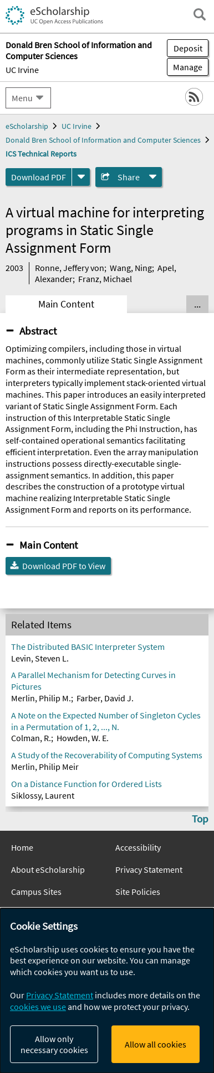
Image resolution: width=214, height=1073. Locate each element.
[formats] (81, 177)
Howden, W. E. (83, 737)
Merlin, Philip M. (41, 698)
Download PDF (38, 177)
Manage (184, 66)
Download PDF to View (63, 565)
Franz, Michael (105, 278)
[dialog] (107, 990)
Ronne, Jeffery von (69, 267)
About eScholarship (48, 869)
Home (22, 847)
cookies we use (38, 1006)
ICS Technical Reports (41, 154)
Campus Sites (36, 891)
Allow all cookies (155, 1044)
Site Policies (137, 891)
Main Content (66, 304)
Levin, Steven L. (40, 658)
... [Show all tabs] (197, 304)
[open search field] (199, 14)
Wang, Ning (131, 267)
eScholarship (27, 126)
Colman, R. (31, 737)
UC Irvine (22, 69)
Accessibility (138, 847)
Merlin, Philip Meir (45, 766)
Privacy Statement (148, 869)
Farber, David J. (105, 698)
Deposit (188, 48)
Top (200, 818)
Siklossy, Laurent (42, 795)
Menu (22, 97)
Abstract (38, 330)
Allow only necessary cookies (54, 1044)
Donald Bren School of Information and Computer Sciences (103, 140)
